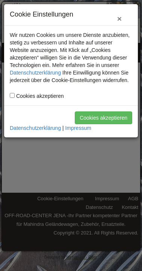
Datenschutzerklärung (35, 73)
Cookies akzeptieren (103, 118)
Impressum (78, 128)
